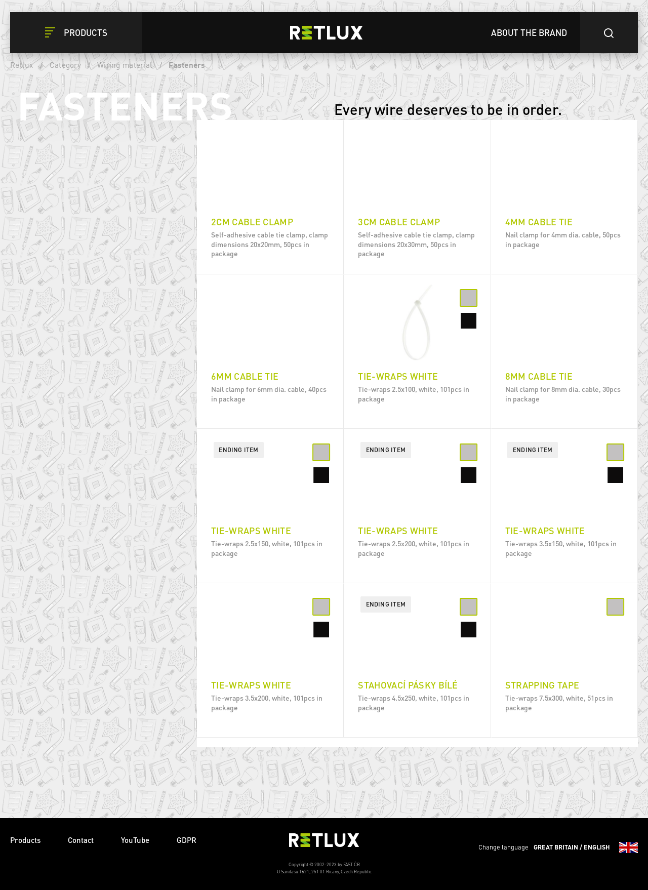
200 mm (82, 276)
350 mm (82, 388)
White (79, 196)
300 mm (82, 366)
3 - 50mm (85, 447)
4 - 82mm (85, 580)
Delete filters (135, 140)
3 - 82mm (85, 558)
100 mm (82, 321)
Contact (81, 840)
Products (25, 840)
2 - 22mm (85, 469)
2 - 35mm (85, 491)
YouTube (135, 840)
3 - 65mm (85, 536)
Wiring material (124, 65)
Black (79, 218)
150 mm (82, 299)
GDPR (186, 840)
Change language (558, 847)
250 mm (82, 343)
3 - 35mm (85, 513)
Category (65, 65)
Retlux (21, 65)
